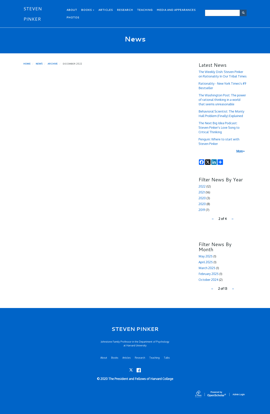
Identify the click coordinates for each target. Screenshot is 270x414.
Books (87, 10)
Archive (53, 63)
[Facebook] (139, 370)
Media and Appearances (176, 10)
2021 (202, 192)
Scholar (216, 394)
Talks (167, 357)
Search (244, 12)
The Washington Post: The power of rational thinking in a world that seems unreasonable (222, 99)
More (239, 151)
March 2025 (207, 268)
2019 (202, 210)
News (39, 63)
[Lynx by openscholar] (201, 394)
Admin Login (239, 394)
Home (27, 63)
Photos (72, 17)
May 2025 (206, 256)
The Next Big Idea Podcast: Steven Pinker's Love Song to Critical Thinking (219, 127)
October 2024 (208, 280)
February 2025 (209, 274)
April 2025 (206, 262)
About (71, 10)
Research (125, 10)
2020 (202, 198)
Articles (105, 10)
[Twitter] (131, 370)
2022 (202, 186)
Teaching (145, 10)
